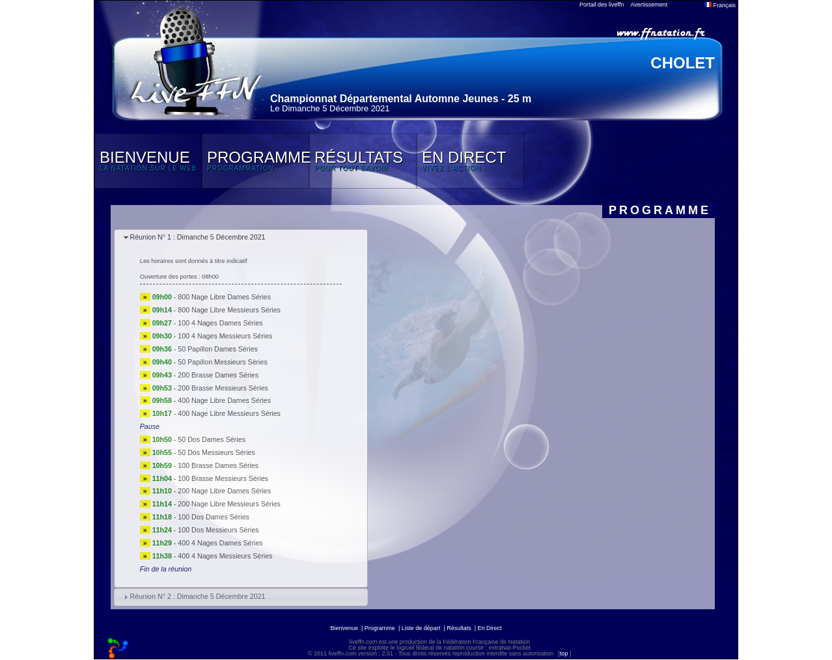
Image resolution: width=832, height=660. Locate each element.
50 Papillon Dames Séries (218, 349)
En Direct (490, 628)
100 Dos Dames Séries (213, 517)
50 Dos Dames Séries (211, 439)
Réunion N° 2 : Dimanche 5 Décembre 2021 (197, 596)
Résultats (459, 628)
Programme (380, 628)
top (564, 653)
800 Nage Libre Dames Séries (224, 297)
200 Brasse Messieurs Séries (223, 388)
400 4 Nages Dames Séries (220, 543)
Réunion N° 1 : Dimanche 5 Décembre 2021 (197, 237)
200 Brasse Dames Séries (218, 375)
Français (720, 5)
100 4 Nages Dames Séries (220, 323)
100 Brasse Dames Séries (218, 465)
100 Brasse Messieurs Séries (223, 478)
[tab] (241, 238)
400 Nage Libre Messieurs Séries (229, 413)
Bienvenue (344, 628)
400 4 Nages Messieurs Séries (225, 556)
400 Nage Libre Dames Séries (224, 400)
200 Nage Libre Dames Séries (224, 491)
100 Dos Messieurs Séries (218, 530)
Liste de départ (421, 628)
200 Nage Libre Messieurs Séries (229, 504)
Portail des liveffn (601, 4)
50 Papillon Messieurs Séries (222, 362)
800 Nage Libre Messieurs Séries (229, 310)
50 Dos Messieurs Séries (216, 452)
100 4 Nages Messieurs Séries (225, 336)
